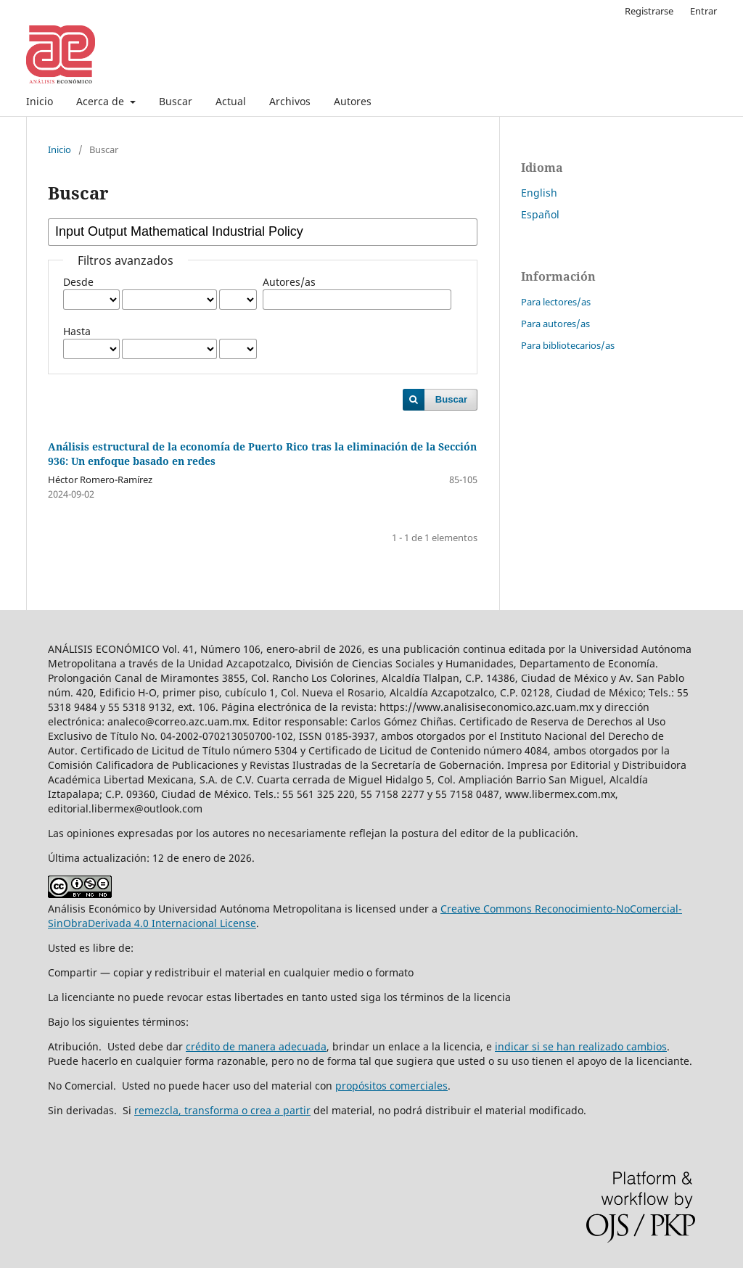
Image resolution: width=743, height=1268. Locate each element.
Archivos (290, 101)
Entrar (703, 10)
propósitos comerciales (391, 1085)
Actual (230, 101)
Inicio (39, 101)
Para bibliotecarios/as (568, 345)
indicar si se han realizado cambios (581, 1046)
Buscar (175, 101)
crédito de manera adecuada (256, 1046)
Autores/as (289, 282)
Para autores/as (555, 323)
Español (540, 214)
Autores (353, 101)
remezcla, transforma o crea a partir (222, 1110)
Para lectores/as (556, 301)
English (539, 192)
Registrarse (649, 10)
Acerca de (101, 101)
